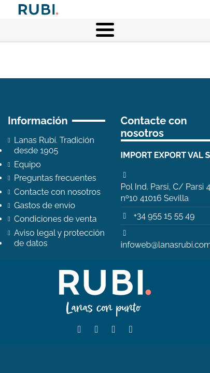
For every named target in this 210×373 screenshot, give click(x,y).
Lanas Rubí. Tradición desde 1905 (54, 145)
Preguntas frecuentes (55, 178)
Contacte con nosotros (57, 192)
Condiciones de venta (55, 219)
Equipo (27, 164)
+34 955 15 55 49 (163, 216)
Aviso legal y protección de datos (59, 238)
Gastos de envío (44, 205)
